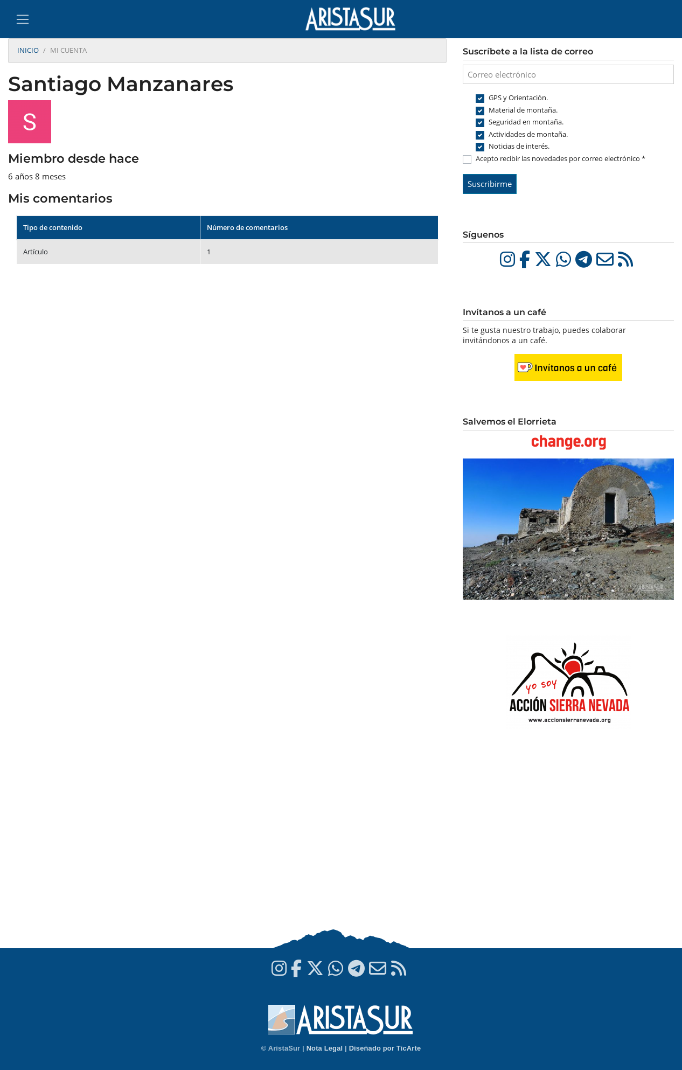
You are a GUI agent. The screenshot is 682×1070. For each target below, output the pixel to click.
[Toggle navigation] (23, 19)
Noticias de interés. (519, 146)
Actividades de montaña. (528, 134)
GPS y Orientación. (518, 97)
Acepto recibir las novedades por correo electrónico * (560, 158)
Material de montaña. (523, 110)
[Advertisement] (568, 840)
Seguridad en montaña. (526, 122)
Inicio (28, 50)
